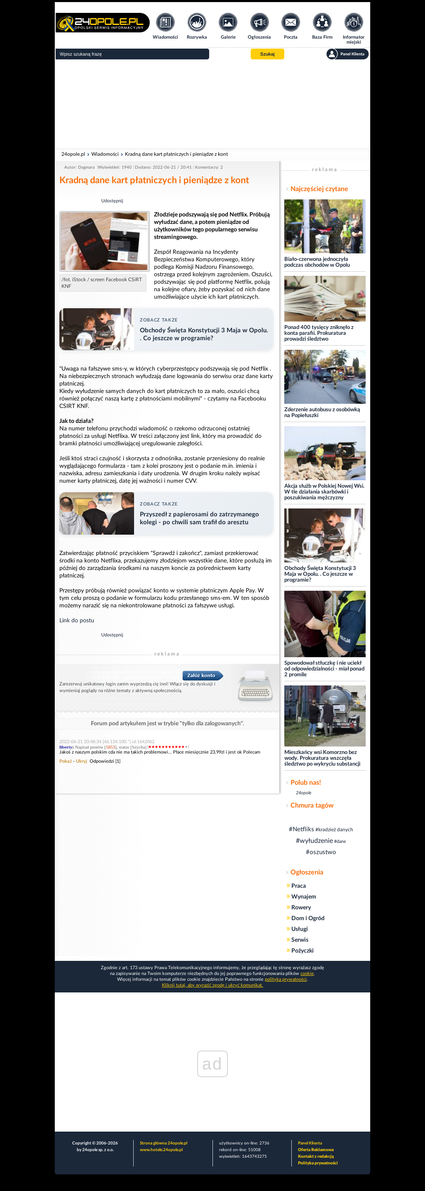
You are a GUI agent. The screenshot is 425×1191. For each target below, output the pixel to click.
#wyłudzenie (314, 840)
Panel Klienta (310, 1143)
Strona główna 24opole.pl (163, 1143)
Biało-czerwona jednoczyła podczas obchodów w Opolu (317, 262)
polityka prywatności (286, 979)
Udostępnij (112, 201)
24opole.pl (73, 154)
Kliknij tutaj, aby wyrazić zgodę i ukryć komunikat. (212, 985)
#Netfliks (301, 829)
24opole (303, 793)
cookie (307, 973)
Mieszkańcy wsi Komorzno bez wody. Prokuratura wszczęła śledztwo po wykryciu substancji (322, 758)
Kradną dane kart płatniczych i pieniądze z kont (176, 154)
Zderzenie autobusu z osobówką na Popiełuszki (322, 412)
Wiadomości (105, 154)
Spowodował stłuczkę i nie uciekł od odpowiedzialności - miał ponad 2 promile (324, 669)
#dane (340, 841)
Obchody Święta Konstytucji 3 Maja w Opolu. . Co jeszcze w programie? (320, 574)
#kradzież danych (334, 829)
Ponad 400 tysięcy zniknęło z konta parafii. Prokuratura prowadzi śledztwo (319, 333)
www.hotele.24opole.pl (161, 1150)
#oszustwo (321, 852)
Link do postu (76, 621)
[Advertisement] (212, 103)
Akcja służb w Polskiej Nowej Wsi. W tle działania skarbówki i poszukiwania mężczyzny (324, 492)
